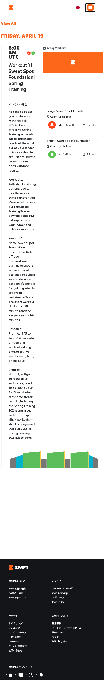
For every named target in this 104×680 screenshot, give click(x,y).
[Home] (11, 7)
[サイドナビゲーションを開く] (90, 8)
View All (8, 23)
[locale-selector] (78, 8)
